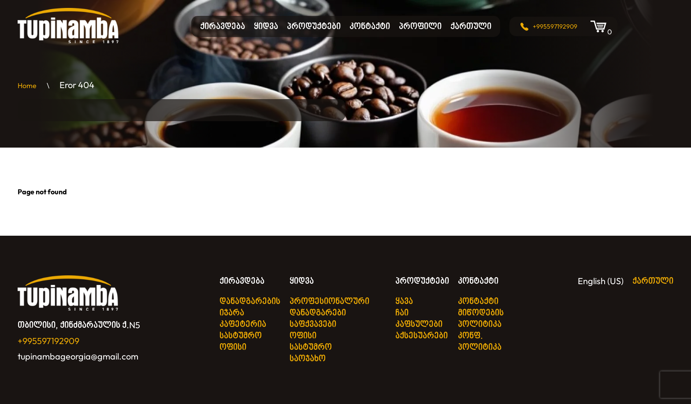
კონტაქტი (369, 26)
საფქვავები (313, 324)
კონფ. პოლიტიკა (480, 341)
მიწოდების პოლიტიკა (481, 318)
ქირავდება (222, 26)
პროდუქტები (314, 26)
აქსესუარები (421, 335)
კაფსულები (418, 324)
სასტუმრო (240, 335)
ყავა (404, 301)
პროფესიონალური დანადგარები (329, 307)
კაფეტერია (242, 324)
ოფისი (232, 346)
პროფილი (420, 26)
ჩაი (402, 312)
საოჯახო (308, 358)
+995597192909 (555, 26)
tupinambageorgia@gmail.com (78, 356)
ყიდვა (266, 26)
